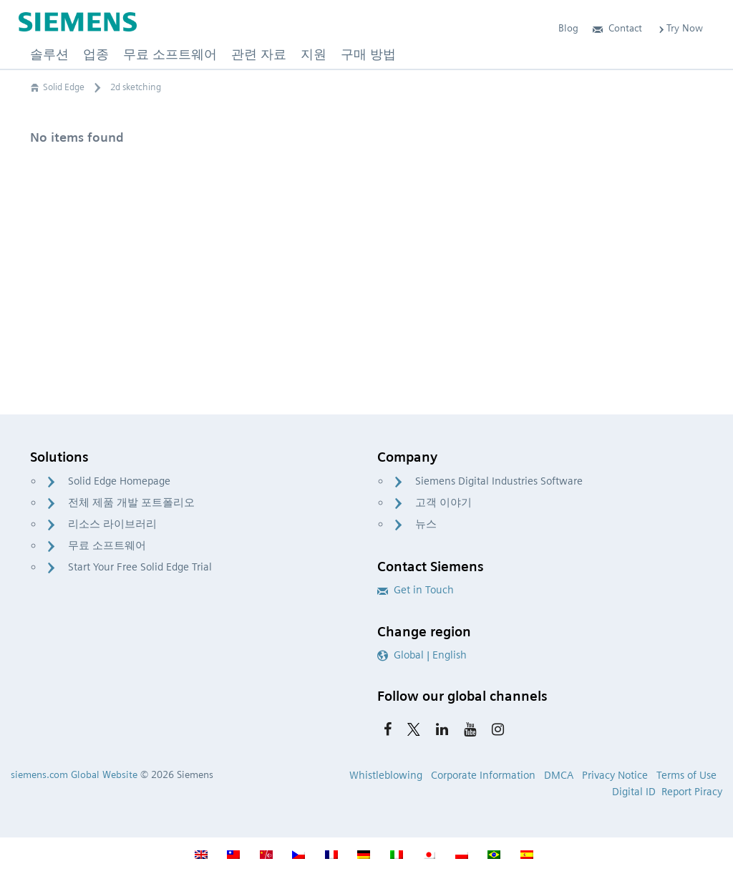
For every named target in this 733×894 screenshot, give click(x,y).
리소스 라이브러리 (112, 524)
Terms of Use (686, 775)
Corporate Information (483, 775)
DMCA (558, 775)
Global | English (422, 654)
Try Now (679, 28)
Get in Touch (415, 589)
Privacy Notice (615, 775)
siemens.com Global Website (74, 774)
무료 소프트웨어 (107, 545)
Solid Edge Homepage (119, 481)
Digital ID (634, 791)
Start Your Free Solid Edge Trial (140, 566)
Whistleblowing (385, 775)
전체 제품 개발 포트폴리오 (131, 502)
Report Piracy (691, 791)
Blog (568, 28)
